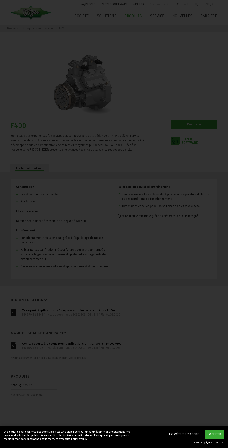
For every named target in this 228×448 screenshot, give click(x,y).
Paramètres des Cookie (184, 434)
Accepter (215, 434)
